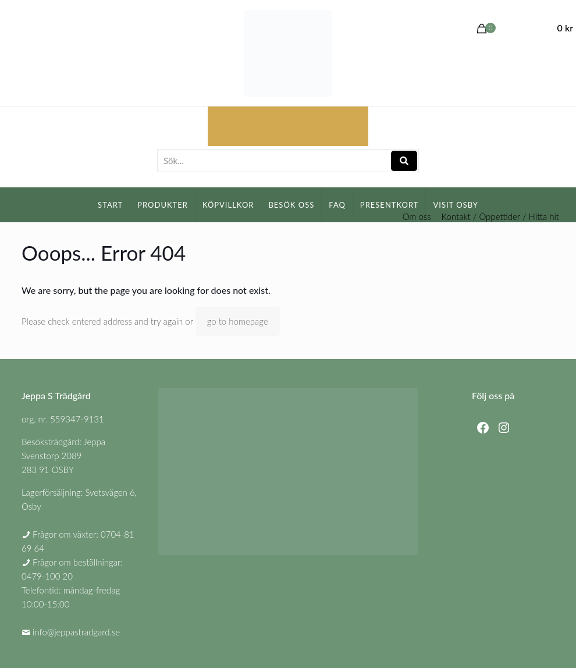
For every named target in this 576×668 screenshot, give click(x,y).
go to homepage (237, 321)
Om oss (417, 216)
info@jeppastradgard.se (76, 632)
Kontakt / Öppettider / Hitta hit (500, 216)
